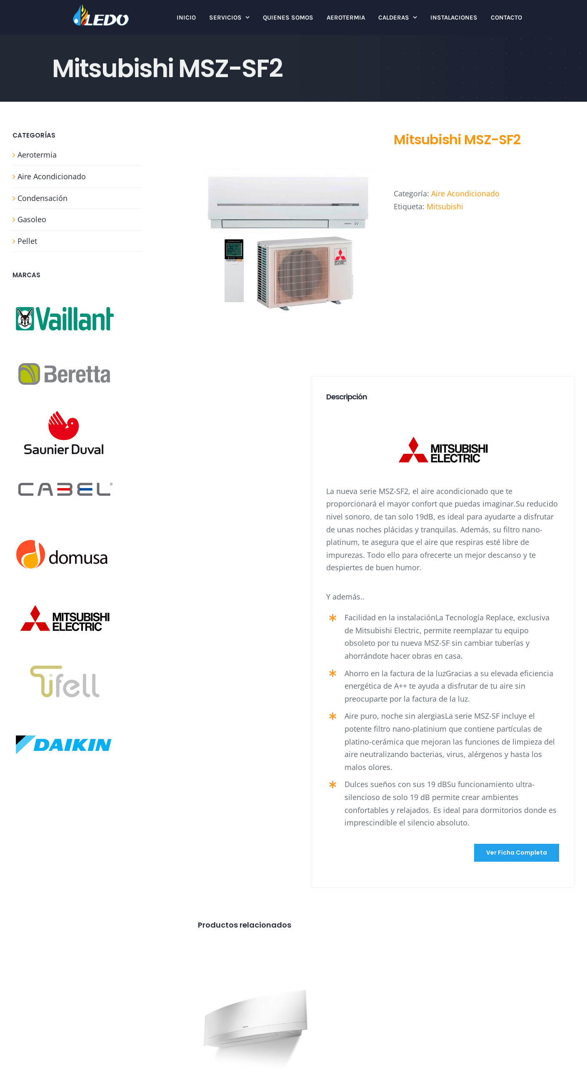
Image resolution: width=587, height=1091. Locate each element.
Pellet (27, 241)
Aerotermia (37, 155)
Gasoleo (31, 219)
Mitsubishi (445, 206)
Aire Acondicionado (465, 193)
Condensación (42, 198)
